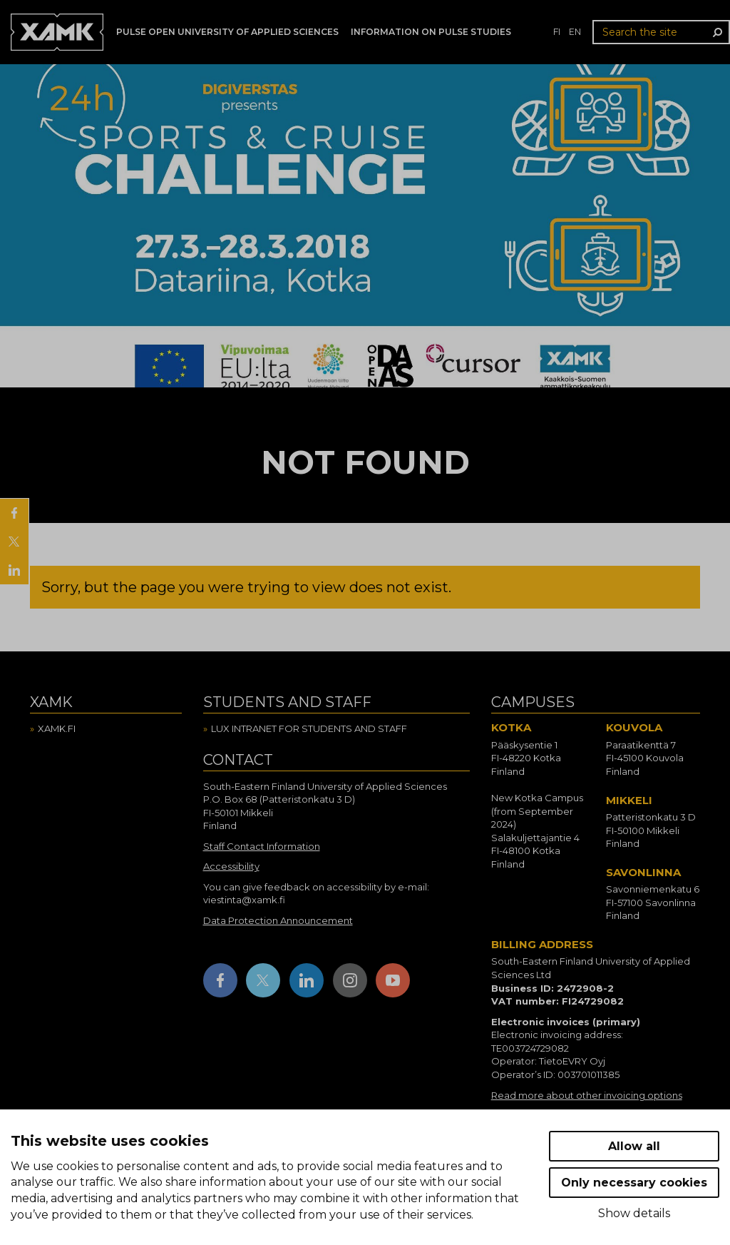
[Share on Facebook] (14, 513)
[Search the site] (661, 32)
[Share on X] (14, 541)
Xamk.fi (57, 728)
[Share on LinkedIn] (14, 570)
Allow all (634, 1146)
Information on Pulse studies (431, 31)
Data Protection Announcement (278, 920)
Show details (634, 1213)
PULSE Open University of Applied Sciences (227, 31)
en (575, 31)
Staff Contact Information (261, 846)
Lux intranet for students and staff (309, 728)
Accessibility (231, 866)
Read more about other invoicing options (586, 1095)
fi (556, 31)
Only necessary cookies (634, 1182)
